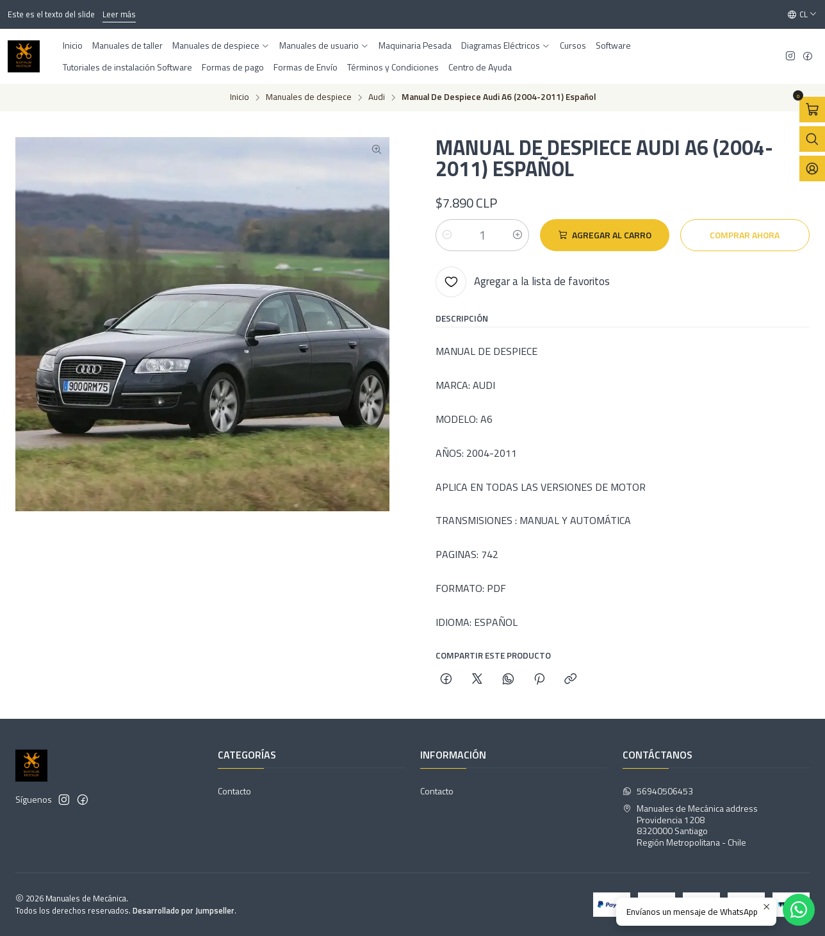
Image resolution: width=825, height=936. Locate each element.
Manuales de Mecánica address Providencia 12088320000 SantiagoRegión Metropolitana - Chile (690, 825)
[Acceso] (812, 168)
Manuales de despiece (309, 97)
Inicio (239, 97)
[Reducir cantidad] (447, 235)
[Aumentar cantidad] (517, 235)
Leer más (119, 14)
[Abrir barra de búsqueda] (812, 139)
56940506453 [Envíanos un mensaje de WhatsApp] (658, 791)
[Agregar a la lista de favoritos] (523, 282)
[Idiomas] (802, 15)
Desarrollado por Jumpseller (183, 910)
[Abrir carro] (812, 109)
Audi (376, 97)
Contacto (234, 791)
